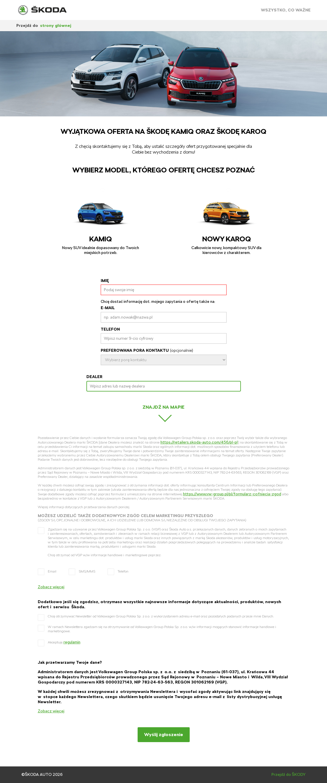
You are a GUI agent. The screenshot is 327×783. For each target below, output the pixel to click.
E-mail (108, 307)
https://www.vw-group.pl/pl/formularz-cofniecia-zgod (232, 494)
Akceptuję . (64, 642)
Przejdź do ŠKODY (288, 774)
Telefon (110, 329)
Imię (105, 280)
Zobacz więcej (51, 587)
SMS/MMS (87, 571)
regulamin (72, 642)
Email (52, 571)
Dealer (94, 376)
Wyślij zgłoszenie (163, 734)
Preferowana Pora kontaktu (147, 350)
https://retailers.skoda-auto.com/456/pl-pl (199, 442)
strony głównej (55, 25)
